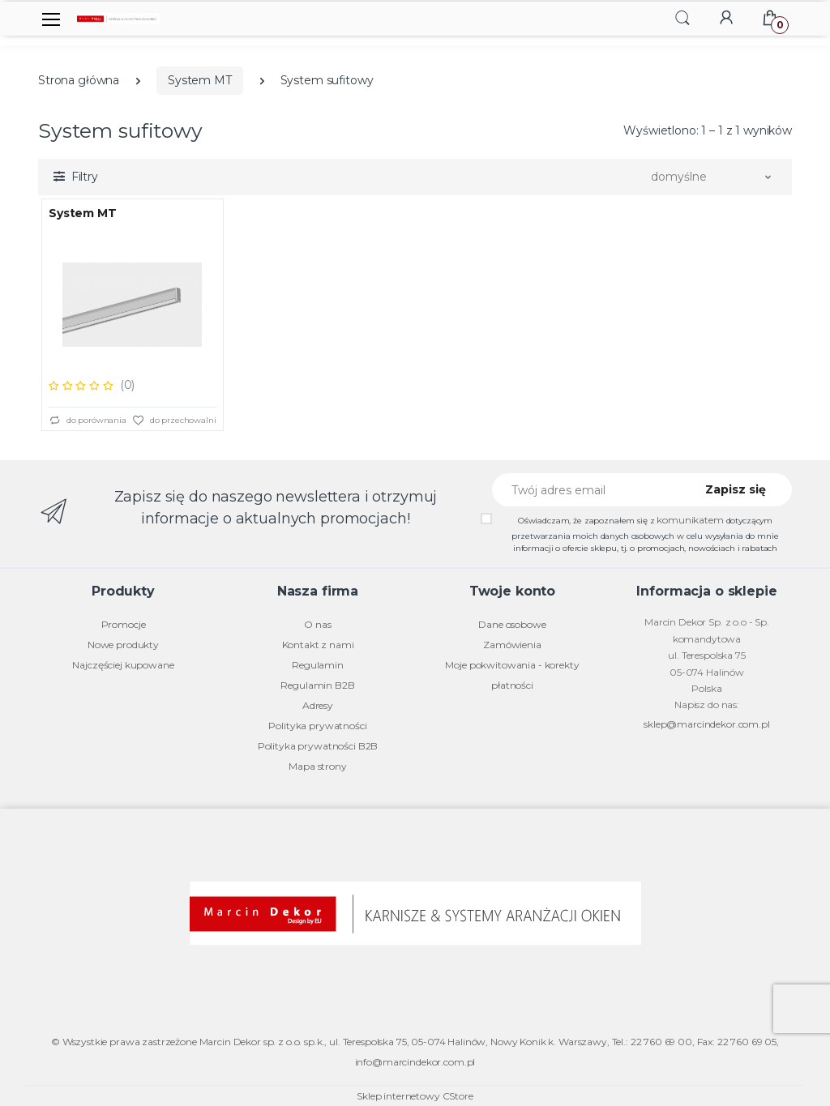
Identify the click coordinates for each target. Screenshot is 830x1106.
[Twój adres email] (587, 489)
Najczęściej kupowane (122, 665)
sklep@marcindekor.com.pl (707, 724)
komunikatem (690, 520)
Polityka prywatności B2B (318, 746)
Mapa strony (317, 766)
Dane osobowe (511, 624)
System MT (200, 80)
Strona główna (78, 80)
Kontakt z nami (318, 644)
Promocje (123, 624)
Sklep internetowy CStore (415, 1096)
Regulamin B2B (317, 685)
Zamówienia (512, 644)
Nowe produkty (123, 644)
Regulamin (318, 665)
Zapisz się (735, 489)
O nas (317, 624)
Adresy (317, 705)
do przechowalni (174, 421)
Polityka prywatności (317, 726)
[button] (682, 17)
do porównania (87, 421)
